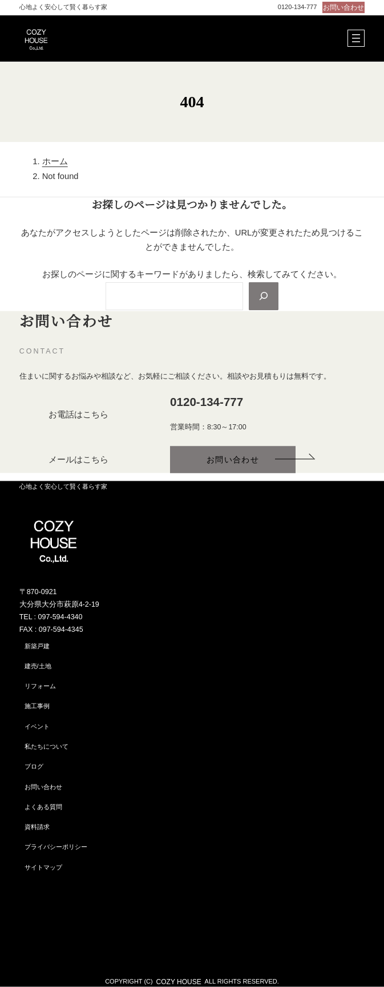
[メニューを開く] (356, 38)
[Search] (263, 296)
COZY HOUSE (178, 981)
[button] (342, 7)
